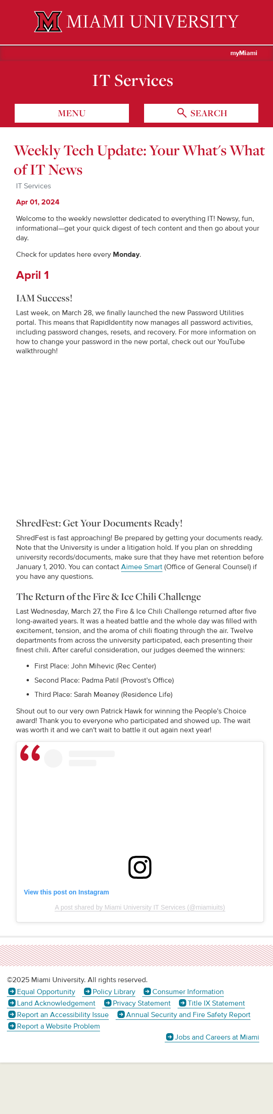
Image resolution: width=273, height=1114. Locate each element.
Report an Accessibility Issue (63, 1014)
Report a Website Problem (58, 1026)
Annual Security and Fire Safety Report (188, 1014)
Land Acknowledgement (56, 1003)
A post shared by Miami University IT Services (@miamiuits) (140, 907)
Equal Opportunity (46, 991)
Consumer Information (188, 991)
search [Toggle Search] (208, 113)
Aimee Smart (141, 566)
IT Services (132, 80)
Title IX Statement (216, 1003)
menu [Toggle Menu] (72, 113)
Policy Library (114, 991)
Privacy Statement (142, 1003)
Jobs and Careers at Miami (217, 1037)
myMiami (243, 53)
